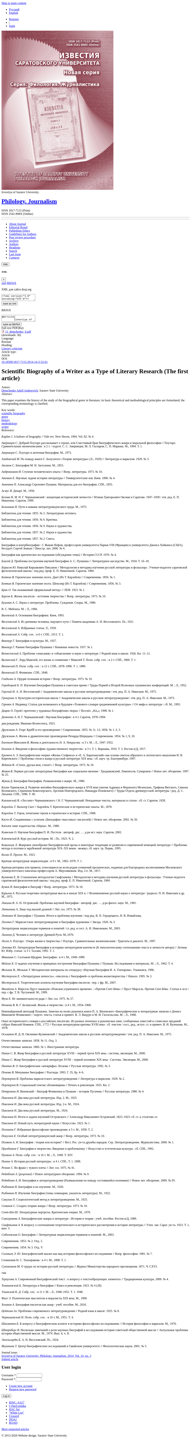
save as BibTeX (11, 326)
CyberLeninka (17, 1408)
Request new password (22, 1391)
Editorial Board (18, 227)
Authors (14, 244)
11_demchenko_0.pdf (18, 333)
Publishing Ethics (19, 230)
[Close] (3, 279)
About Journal (17, 224)
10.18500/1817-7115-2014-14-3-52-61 (24, 364)
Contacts (14, 257)
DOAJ (13, 1421)
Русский (14, 9)
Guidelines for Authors (22, 234)
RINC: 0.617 (16, 1404)
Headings (14, 247)
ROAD (13, 1425)
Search (13, 250)
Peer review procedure (22, 237)
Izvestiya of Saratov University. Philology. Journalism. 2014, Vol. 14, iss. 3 (46, 1358)
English (13, 12)
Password (8, 1381)
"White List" (16, 1415)
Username (8, 1377)
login (12, 25)
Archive (14, 240)
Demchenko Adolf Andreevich (19, 392)
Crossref (14, 1418)
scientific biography (13, 415)
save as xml (9, 304)
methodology (9, 425)
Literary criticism (11, 350)
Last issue (15, 254)
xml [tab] (3, 283)
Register (14, 19)
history (5, 422)
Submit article (9, 1361)
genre (4, 419)
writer (5, 429)
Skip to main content (13, 3)
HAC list (14, 1411)
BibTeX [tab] (11, 283)
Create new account (20, 1388)
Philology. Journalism (29, 201)
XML (5, 264)
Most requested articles (15, 1431)
